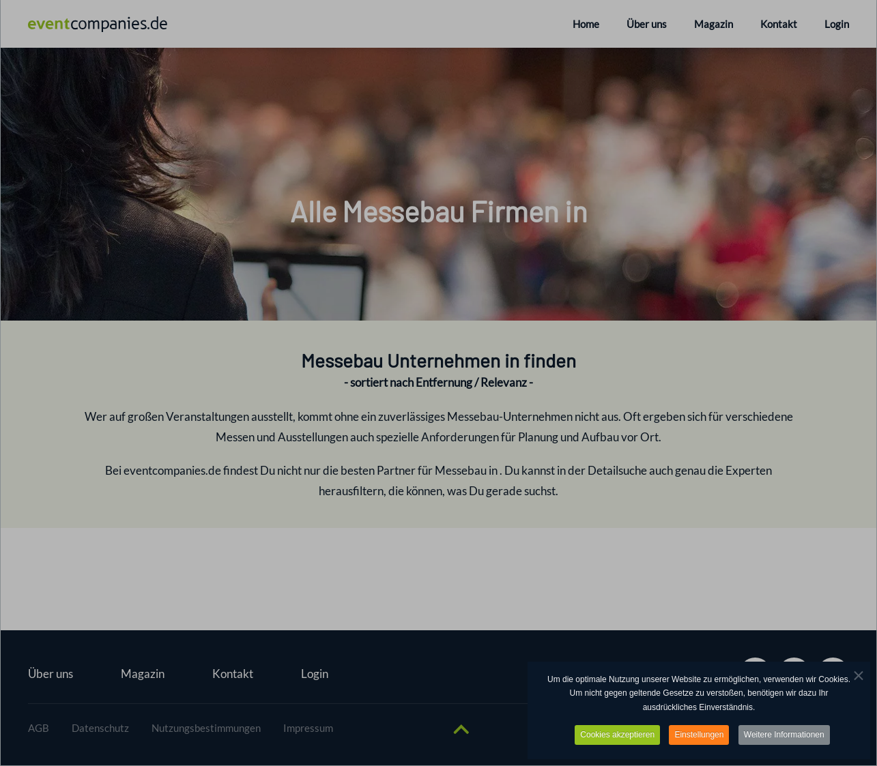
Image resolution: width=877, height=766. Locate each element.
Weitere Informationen (784, 736)
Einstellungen (698, 736)
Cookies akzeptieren (617, 736)
